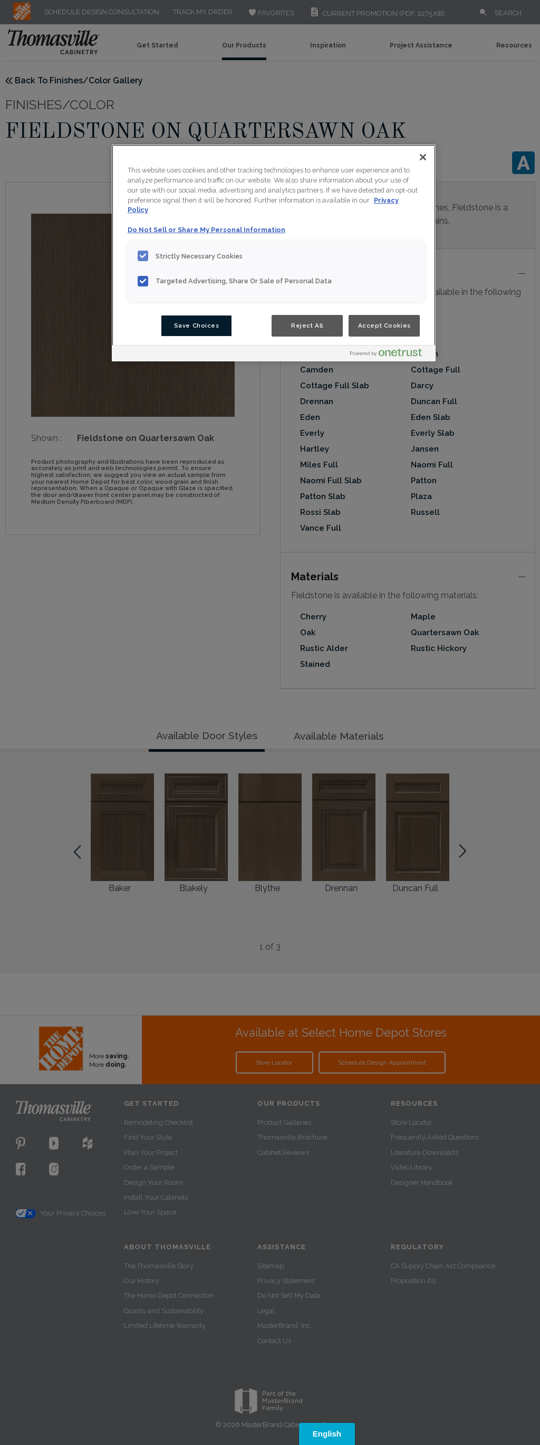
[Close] (423, 157)
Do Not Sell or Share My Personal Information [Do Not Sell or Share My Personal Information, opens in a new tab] (206, 230)
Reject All (307, 325)
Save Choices (196, 325)
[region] (274, 253)
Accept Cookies (384, 325)
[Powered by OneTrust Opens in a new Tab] (390, 354)
